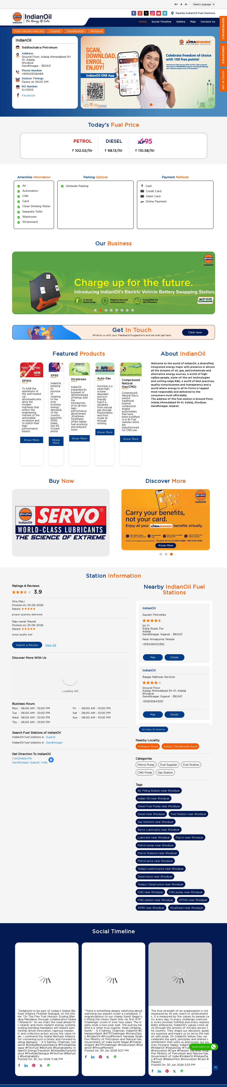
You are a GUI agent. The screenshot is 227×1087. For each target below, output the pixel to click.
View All (50, 645)
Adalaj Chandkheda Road (180, 746)
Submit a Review (27, 645)
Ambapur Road (148, 746)
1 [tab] (145, 104)
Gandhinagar (75, 31)
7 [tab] (127, 310)
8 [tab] (132, 310)
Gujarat (55, 31)
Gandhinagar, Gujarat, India (29, 762)
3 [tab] (105, 310)
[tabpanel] (148, 72)
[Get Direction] (51, 761)
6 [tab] (121, 310)
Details (174, 657)
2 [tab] (150, 104)
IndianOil (149, 608)
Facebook (28, 95)
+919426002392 (153, 644)
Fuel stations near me (29, 31)
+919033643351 (152, 701)
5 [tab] (116, 310)
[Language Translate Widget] (203, 4)
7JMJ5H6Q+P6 (22, 758)
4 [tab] (111, 310)
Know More (31, 439)
